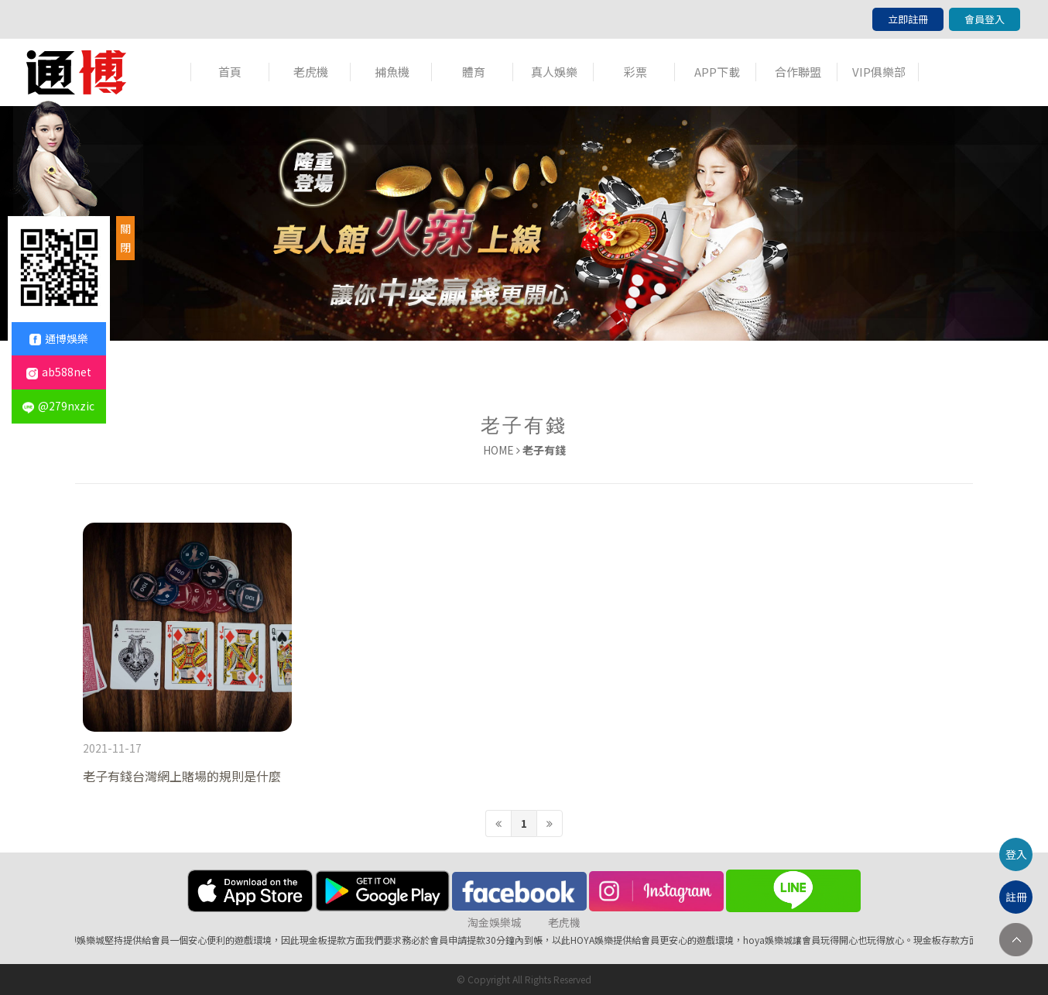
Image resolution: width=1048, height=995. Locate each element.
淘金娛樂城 (494, 922)
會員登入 (984, 19)
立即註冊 (908, 19)
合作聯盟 (798, 71)
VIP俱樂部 (879, 71)
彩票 (635, 71)
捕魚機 (392, 71)
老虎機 (310, 71)
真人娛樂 (554, 71)
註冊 (1016, 896)
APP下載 (717, 71)
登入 (1016, 854)
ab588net (58, 371)
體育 (473, 71)
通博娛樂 (58, 338)
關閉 (125, 238)
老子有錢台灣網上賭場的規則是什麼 (182, 776)
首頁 (229, 71)
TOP (1016, 939)
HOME (498, 450)
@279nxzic (58, 405)
